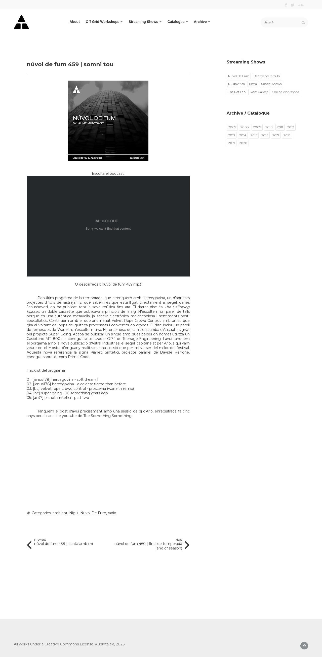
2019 (231, 143)
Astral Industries (105, 343)
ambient (60, 513)
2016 (264, 135)
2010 (269, 127)
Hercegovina (153, 298)
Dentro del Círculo (267, 76)
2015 (254, 135)
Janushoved (37, 307)
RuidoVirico (236, 84)
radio (112, 513)
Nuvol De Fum (93, 513)
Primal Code (79, 357)
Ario (167, 343)
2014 (242, 135)
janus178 (41, 379)
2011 (280, 127)
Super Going (60, 334)
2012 (290, 127)
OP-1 (111, 338)
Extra (253, 84)
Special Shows (271, 84)
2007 (232, 127)
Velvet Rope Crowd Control (136, 320)
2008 (244, 127)
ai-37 (38, 397)
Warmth (64, 329)
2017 (275, 135)
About (74, 22)
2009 (257, 127)
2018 (287, 135)
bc (36, 388)
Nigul (73, 513)
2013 (231, 135)
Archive (202, 22)
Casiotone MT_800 (43, 338)
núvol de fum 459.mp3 (121, 284)
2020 (243, 143)
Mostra (54, 347)
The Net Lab (237, 92)
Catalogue (178, 22)
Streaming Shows (145, 22)
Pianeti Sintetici (104, 352)
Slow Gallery (259, 92)
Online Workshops (285, 92)
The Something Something (107, 415)
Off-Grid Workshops (104, 22)
